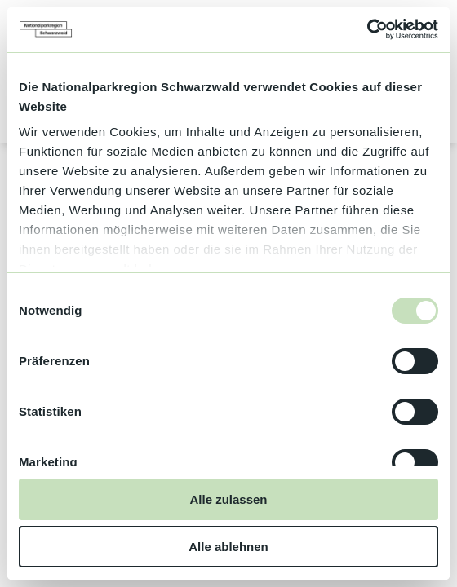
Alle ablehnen (228, 547)
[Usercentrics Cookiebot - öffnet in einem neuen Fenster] (366, 29)
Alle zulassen (228, 499)
